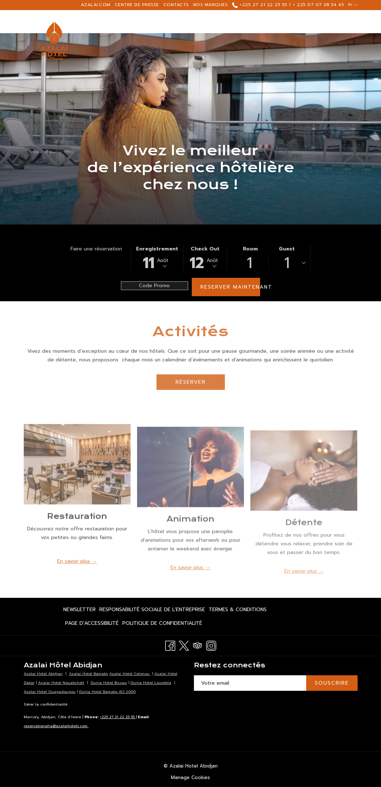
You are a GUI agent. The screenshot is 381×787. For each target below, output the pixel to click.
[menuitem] (80, 610)
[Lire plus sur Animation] (190, 478)
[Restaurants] (204, 21)
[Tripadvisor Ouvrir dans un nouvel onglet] (197, 645)
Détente (303, 533)
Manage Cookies (190, 777)
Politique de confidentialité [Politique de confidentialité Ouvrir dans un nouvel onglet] (162, 624)
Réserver (191, 391)
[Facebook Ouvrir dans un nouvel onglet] (170, 645)
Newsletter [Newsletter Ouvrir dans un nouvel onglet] (79, 611)
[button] (157, 258)
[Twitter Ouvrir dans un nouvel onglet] (184, 645)
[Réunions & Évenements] (271, 21)
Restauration (77, 525)
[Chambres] (160, 21)
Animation (190, 530)
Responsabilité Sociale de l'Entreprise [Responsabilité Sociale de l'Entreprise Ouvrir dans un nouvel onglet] (152, 611)
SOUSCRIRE (332, 683)
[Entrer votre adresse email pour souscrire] (250, 683)
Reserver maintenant (230, 287)
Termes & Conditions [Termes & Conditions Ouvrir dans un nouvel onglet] (238, 611)
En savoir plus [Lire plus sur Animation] (188, 579)
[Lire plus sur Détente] (303, 482)
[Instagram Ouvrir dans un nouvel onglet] (211, 645)
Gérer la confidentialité (45, 704)
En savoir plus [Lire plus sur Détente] (301, 582)
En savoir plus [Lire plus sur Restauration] (74, 570)
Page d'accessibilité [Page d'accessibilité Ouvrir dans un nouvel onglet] (92, 624)
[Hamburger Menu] (327, 21)
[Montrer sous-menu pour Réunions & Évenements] (316, 21)
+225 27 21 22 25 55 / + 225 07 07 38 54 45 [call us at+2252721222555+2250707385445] (288, 4)
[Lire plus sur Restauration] (77, 473)
